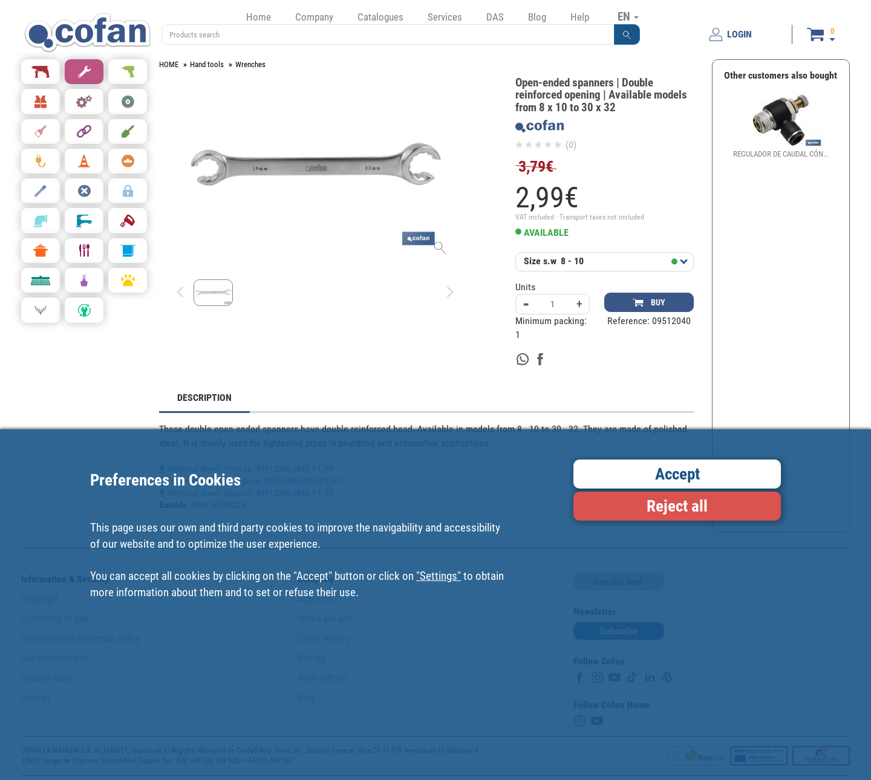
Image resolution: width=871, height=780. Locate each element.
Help (579, 17)
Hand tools (207, 64)
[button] (627, 34)
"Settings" (438, 576)
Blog (537, 17)
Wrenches (250, 64)
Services (445, 17)
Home (258, 17)
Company (314, 17)
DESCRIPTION (204, 397)
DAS (495, 17)
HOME (168, 64)
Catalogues (380, 17)
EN (628, 16)
